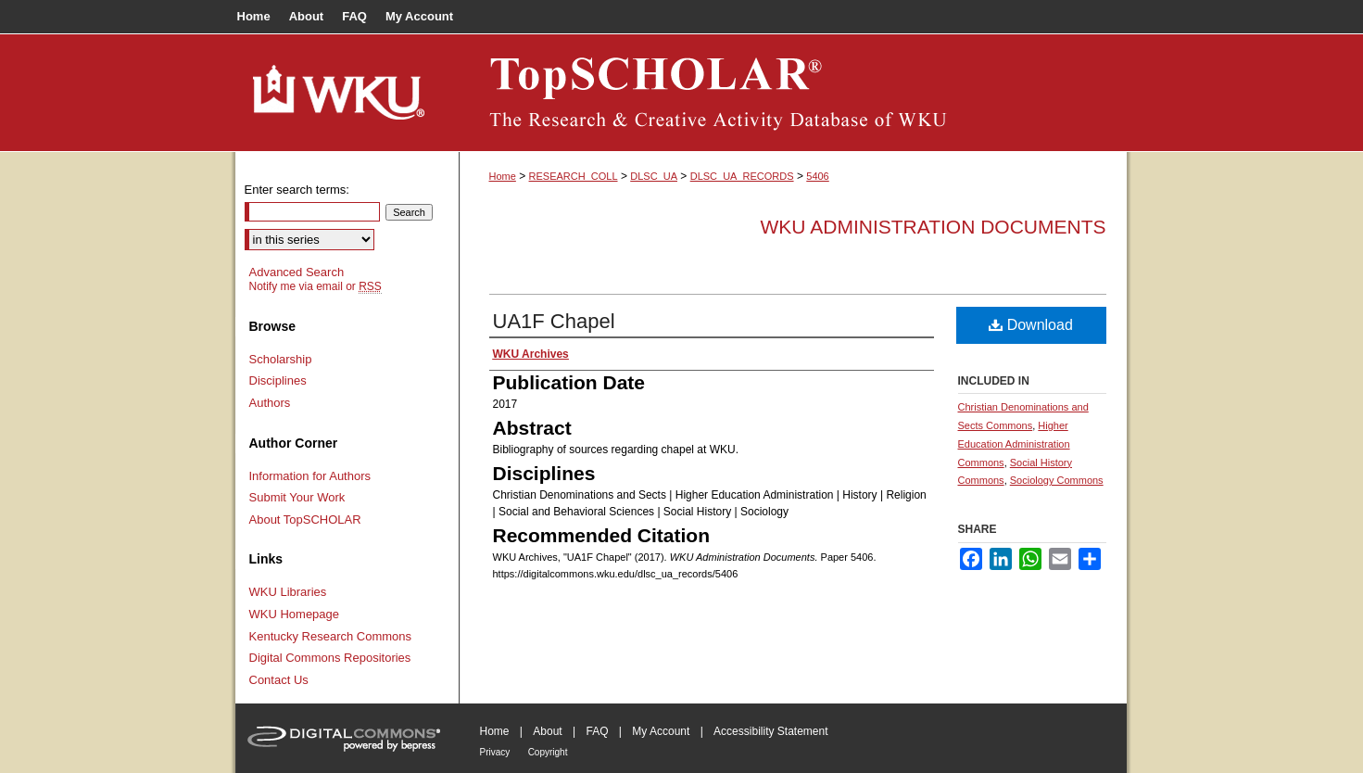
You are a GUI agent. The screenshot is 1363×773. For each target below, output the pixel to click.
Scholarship (280, 359)
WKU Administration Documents (933, 226)
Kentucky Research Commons (330, 636)
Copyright (548, 752)
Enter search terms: (297, 189)
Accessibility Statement (770, 731)
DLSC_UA (653, 176)
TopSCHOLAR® (793, 92)
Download (1031, 325)
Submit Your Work (297, 497)
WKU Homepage (294, 614)
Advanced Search (297, 272)
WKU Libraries (288, 592)
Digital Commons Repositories (330, 658)
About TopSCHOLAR (305, 519)
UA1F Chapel (554, 321)
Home (502, 176)
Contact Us (279, 680)
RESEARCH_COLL (573, 176)
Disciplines (278, 380)
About (547, 731)
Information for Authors (310, 476)
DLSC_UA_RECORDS (742, 176)
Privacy (495, 752)
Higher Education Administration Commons (1014, 444)
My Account (660, 731)
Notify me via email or (315, 286)
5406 (817, 176)
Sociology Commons (1057, 480)
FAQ (597, 731)
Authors (270, 403)
